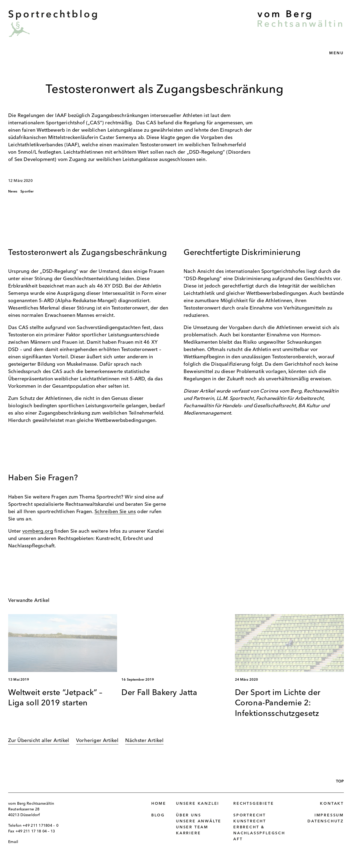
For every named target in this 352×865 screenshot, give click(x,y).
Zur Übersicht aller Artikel (38, 740)
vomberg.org (37, 531)
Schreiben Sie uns (115, 511)
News (12, 191)
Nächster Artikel (144, 740)
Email (13, 842)
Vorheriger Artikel (97, 740)
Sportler (27, 191)
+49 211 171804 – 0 (40, 826)
